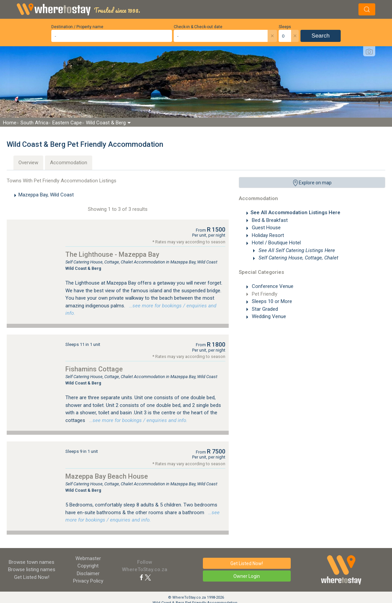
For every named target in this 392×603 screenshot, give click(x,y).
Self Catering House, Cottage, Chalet (297, 258)
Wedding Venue (268, 316)
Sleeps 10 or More (271, 301)
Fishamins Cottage (94, 369)
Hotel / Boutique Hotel (275, 243)
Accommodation (68, 163)
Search (321, 36)
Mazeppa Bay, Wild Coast (46, 195)
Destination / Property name (77, 26)
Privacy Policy (88, 581)
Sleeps (285, 26)
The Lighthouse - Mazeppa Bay (112, 254)
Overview (28, 163)
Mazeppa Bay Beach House (106, 476)
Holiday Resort (267, 235)
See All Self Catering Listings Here (296, 250)
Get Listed (31, 577)
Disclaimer (88, 573)
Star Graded (264, 309)
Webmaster (88, 558)
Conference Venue (271, 286)
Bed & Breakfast (269, 220)
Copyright (88, 566)
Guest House (265, 228)
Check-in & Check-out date (198, 26)
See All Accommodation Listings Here (295, 212)
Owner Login (246, 576)
